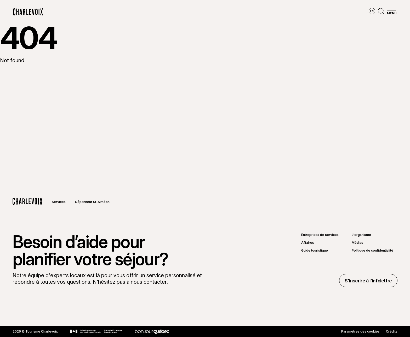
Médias (357, 242)
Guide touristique (314, 250)
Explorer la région (139, 12)
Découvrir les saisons (188, 12)
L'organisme (361, 234)
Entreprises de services (320, 234)
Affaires (307, 242)
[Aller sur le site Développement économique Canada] (96, 331)
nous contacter (149, 282)
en (372, 11)
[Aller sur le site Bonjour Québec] (152, 331)
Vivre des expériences (240, 12)
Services (59, 202)
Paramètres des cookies (360, 331)
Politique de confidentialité (372, 250)
